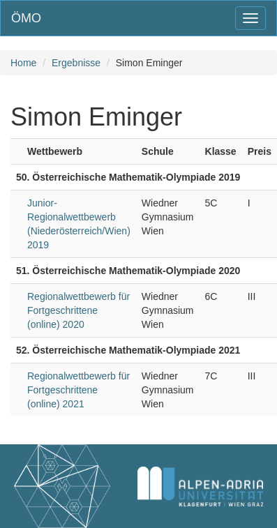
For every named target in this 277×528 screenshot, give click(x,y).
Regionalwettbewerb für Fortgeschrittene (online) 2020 (78, 310)
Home (23, 62)
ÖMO (26, 18)
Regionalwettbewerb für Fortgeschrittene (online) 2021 (78, 389)
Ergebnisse (76, 62)
